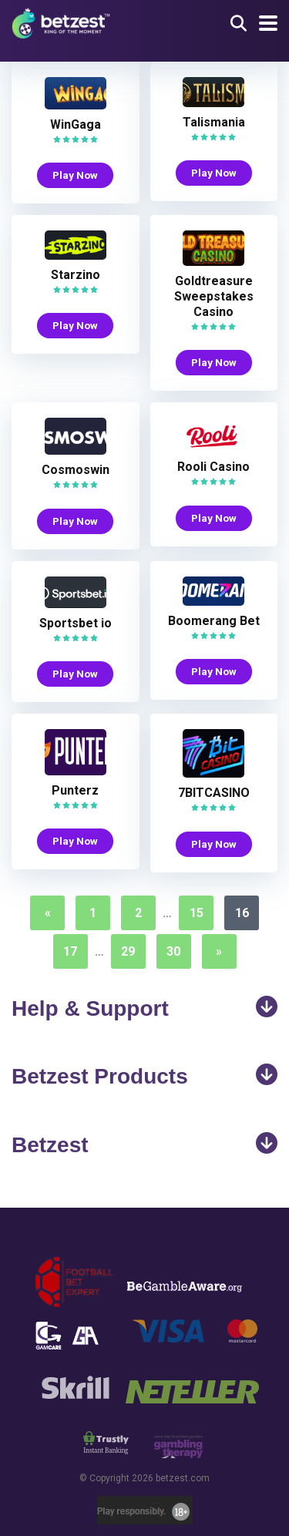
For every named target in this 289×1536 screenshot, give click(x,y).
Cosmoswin (75, 469)
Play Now (75, 175)
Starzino (75, 274)
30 (173, 951)
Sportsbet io (75, 623)
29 (128, 951)
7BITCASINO (214, 792)
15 (196, 913)
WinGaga (75, 124)
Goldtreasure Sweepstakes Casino (214, 296)
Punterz (75, 790)
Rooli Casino (213, 466)
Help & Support (144, 1008)
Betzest (144, 1144)
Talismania (214, 122)
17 (70, 951)
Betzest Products (144, 1076)
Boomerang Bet (214, 620)
